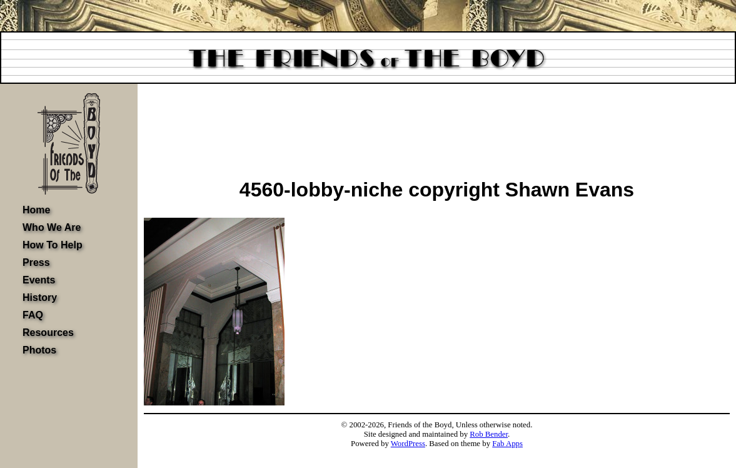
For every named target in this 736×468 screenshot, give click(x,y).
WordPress (408, 443)
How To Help (53, 245)
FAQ (33, 315)
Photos (39, 350)
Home (36, 210)
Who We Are (52, 227)
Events (39, 280)
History (40, 297)
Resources (48, 332)
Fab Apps (507, 443)
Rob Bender (489, 434)
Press (36, 262)
